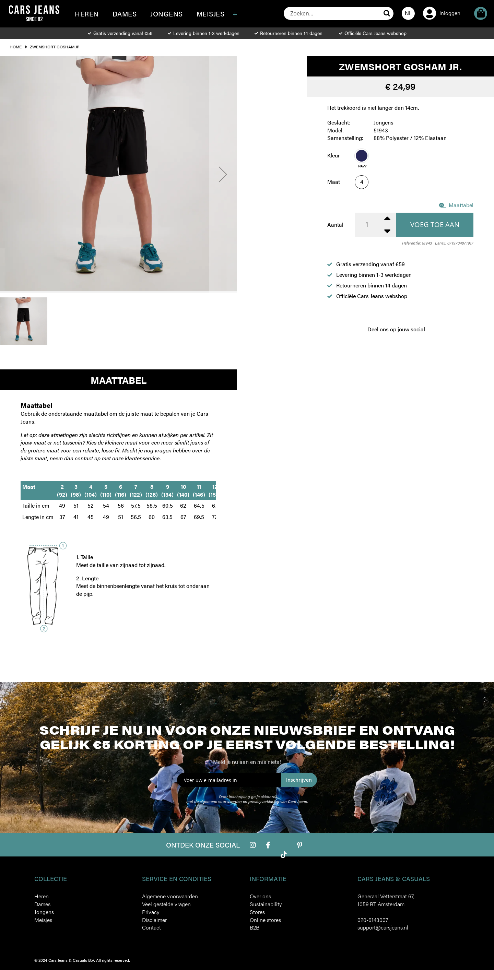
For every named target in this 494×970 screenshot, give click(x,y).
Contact (151, 927)
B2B (254, 927)
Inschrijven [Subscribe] (299, 780)
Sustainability (266, 904)
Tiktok (283, 854)
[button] (408, 13)
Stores (257, 912)
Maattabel (456, 205)
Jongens (44, 912)
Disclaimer (154, 920)
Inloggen (449, 13)
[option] (361, 156)
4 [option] (361, 182)
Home (16, 47)
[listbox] (414, 160)
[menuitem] (87, 13)
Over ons (260, 896)
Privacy (150, 912)
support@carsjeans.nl (382, 927)
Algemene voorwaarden (170, 896)
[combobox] (338, 13)
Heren (41, 896)
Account (429, 4)
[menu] (165, 18)
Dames (42, 904)
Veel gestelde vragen (166, 904)
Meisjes (43, 920)
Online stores (265, 920)
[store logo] (34, 13)
